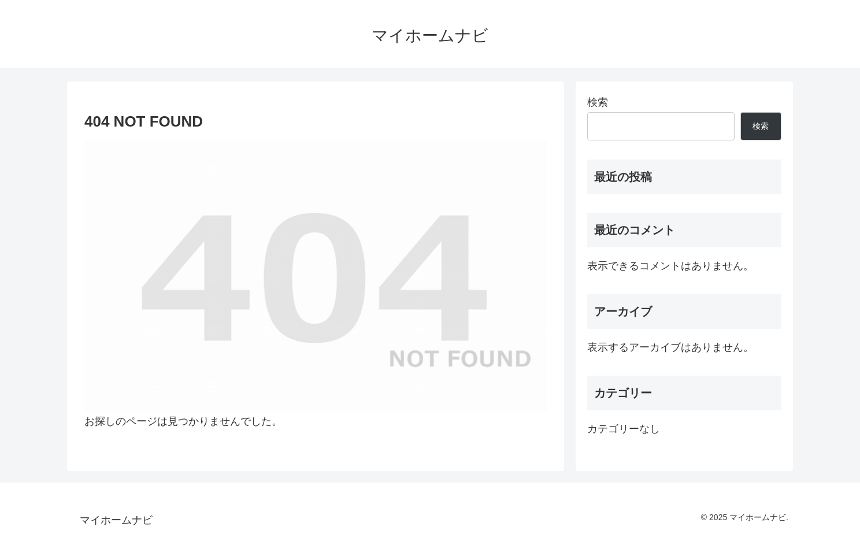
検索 (597, 102)
